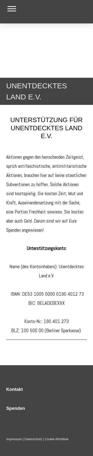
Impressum (14, 439)
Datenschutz (33, 439)
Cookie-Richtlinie (56, 439)
